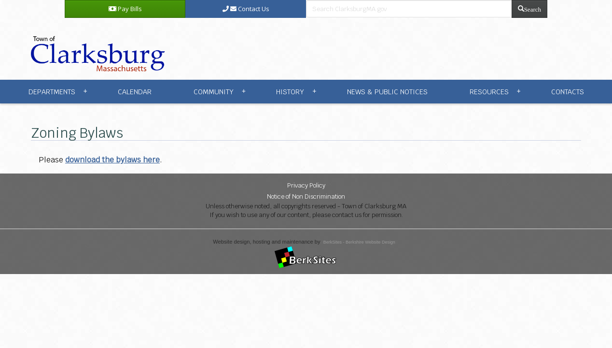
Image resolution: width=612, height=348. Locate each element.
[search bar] (409, 8)
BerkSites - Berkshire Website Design (359, 242)
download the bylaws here (112, 160)
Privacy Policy (306, 185)
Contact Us (246, 8)
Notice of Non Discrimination (306, 196)
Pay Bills (125, 8)
